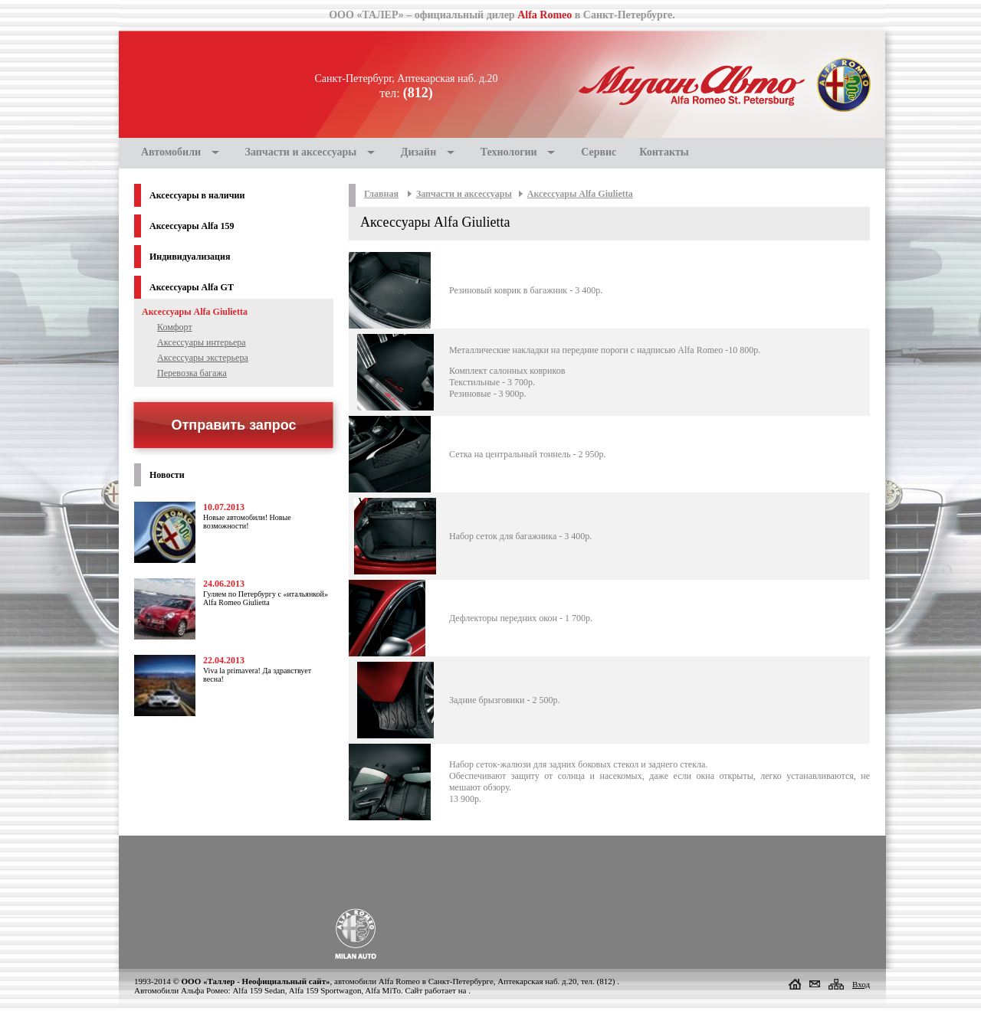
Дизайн (418, 152)
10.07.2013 (223, 507)
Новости (167, 475)
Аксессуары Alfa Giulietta (580, 193)
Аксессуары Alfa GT (191, 287)
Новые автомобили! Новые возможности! (247, 521)
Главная (381, 193)
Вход (861, 984)
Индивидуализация (189, 256)
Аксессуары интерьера (201, 342)
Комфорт (174, 327)
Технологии (509, 152)
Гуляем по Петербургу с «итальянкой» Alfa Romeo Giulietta (265, 598)
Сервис (598, 152)
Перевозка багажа (192, 373)
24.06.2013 (223, 583)
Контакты (663, 152)
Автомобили (171, 152)
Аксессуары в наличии (196, 195)
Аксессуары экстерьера (202, 357)
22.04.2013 (223, 660)
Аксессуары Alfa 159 (192, 226)
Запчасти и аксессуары (301, 152)
